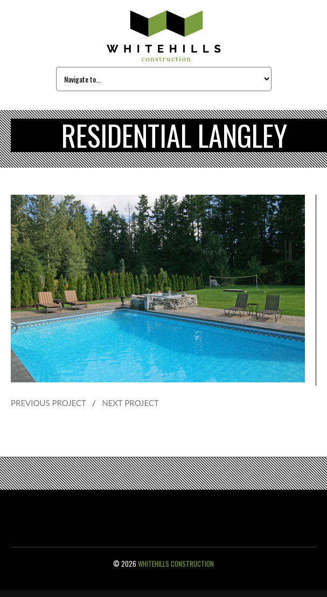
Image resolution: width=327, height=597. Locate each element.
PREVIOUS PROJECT (48, 403)
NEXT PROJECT (130, 403)
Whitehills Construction (176, 563)
